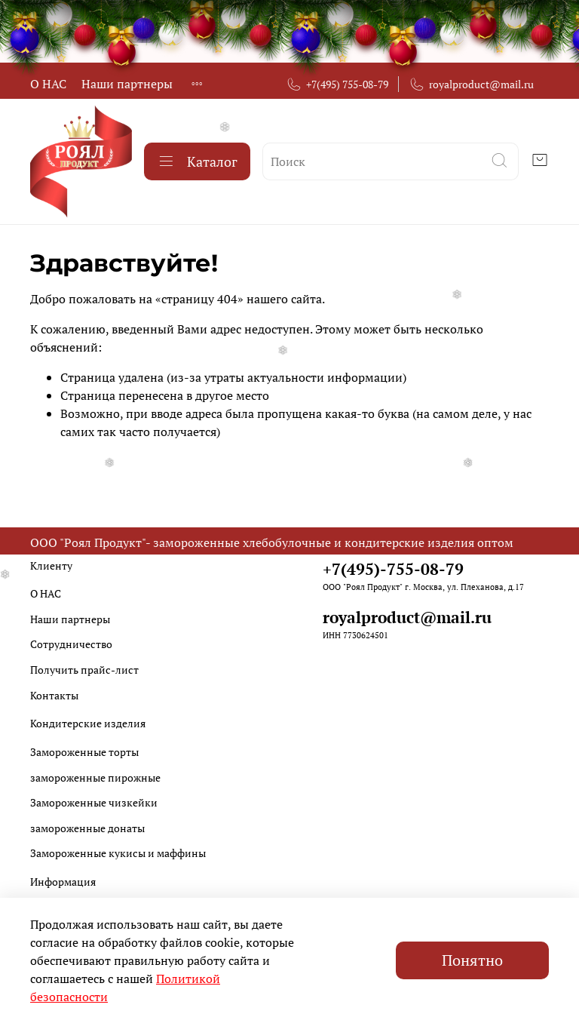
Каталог (197, 161)
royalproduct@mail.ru (471, 84)
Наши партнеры (127, 83)
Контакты (54, 695)
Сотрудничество (71, 644)
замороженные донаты (87, 828)
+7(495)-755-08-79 (393, 568)
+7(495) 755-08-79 (337, 84)
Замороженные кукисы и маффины (118, 853)
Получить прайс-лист (84, 669)
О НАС (48, 83)
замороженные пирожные (95, 777)
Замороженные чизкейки (94, 802)
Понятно (472, 960)
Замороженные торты (84, 752)
